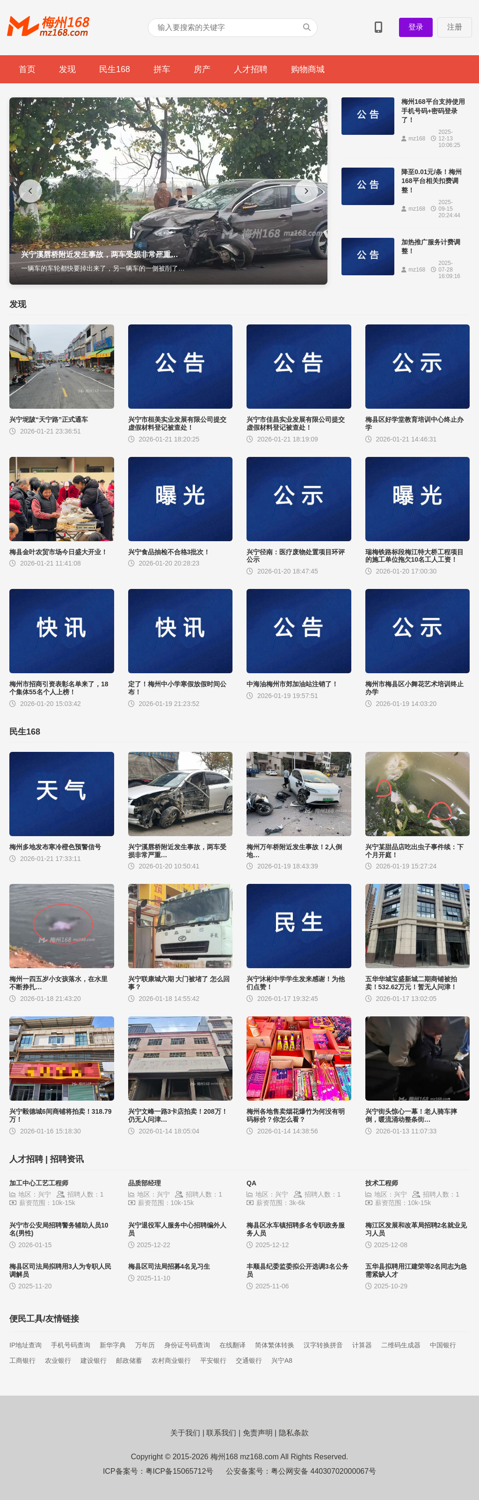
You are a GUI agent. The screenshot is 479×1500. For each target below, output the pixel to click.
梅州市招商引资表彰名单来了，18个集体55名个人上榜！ (59, 688)
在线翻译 (232, 1345)
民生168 (114, 69)
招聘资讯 (67, 1159)
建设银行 (93, 1360)
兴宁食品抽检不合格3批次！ (169, 552)
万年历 (145, 1345)
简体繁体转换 (274, 1345)
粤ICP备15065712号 (179, 1471)
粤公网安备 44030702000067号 (323, 1471)
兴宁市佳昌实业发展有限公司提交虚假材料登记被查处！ (296, 423)
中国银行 (443, 1345)
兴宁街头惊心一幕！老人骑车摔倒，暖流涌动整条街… (411, 1115)
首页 (27, 69)
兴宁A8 (281, 1360)
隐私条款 (294, 1433)
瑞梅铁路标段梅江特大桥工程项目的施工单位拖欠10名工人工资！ (414, 556)
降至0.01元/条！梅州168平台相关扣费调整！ (431, 181)
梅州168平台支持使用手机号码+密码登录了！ (432, 111)
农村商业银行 (171, 1360)
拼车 (161, 69)
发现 (67, 69)
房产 (202, 69)
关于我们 (185, 1433)
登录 (415, 27)
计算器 (362, 1345)
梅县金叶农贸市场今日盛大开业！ (58, 552)
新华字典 (113, 1345)
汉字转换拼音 (323, 1345)
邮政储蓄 (129, 1360)
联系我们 (221, 1433)
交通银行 (249, 1360)
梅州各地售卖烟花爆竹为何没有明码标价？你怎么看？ (296, 1115)
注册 (454, 27)
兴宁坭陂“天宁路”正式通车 (48, 419)
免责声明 (258, 1433)
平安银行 (213, 1360)
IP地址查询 (25, 1345)
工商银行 (22, 1360)
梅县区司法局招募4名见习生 (169, 1266)
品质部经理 (144, 1183)
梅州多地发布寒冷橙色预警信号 (55, 847)
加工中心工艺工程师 (38, 1183)
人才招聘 (251, 69)
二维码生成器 (401, 1345)
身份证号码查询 (187, 1345)
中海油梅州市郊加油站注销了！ (292, 684)
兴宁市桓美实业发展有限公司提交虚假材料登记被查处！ (177, 423)
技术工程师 (381, 1183)
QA (251, 1183)
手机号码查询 (70, 1345)
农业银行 (58, 1360)
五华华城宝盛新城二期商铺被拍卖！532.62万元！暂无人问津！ (411, 983)
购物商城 (308, 69)
